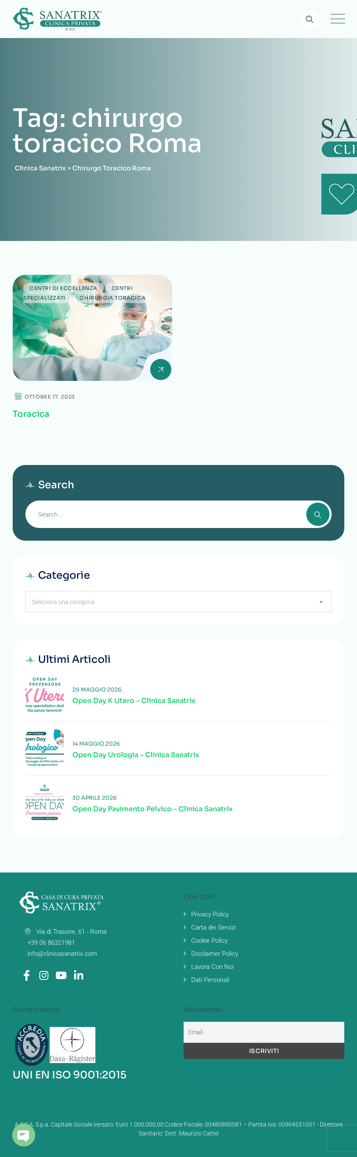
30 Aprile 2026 (94, 797)
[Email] (264, 1032)
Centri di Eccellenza (63, 288)
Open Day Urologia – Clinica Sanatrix (135, 755)
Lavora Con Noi (212, 967)
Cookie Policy (209, 940)
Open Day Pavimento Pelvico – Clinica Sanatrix (152, 809)
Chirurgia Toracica (113, 298)
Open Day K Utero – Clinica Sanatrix (133, 701)
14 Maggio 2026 (96, 743)
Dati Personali (210, 980)
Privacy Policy (210, 914)
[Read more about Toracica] (92, 328)
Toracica (31, 414)
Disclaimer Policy (214, 953)
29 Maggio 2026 (97, 689)
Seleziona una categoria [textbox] (63, 602)
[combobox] (178, 601)
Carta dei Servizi (213, 927)
